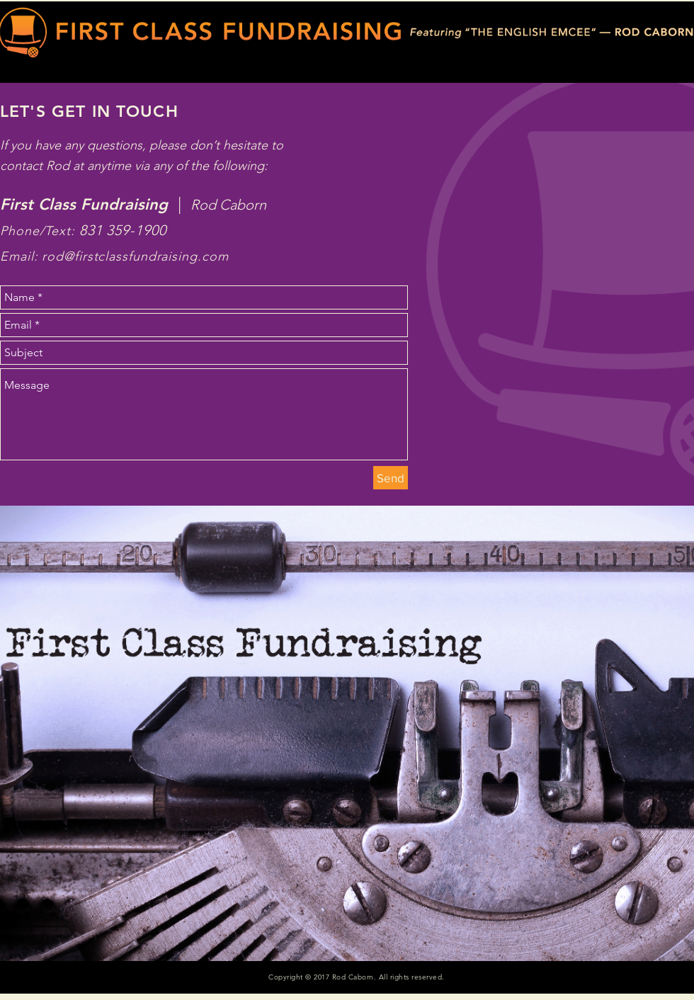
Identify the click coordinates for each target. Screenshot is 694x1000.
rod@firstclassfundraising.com (135, 256)
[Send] (390, 477)
